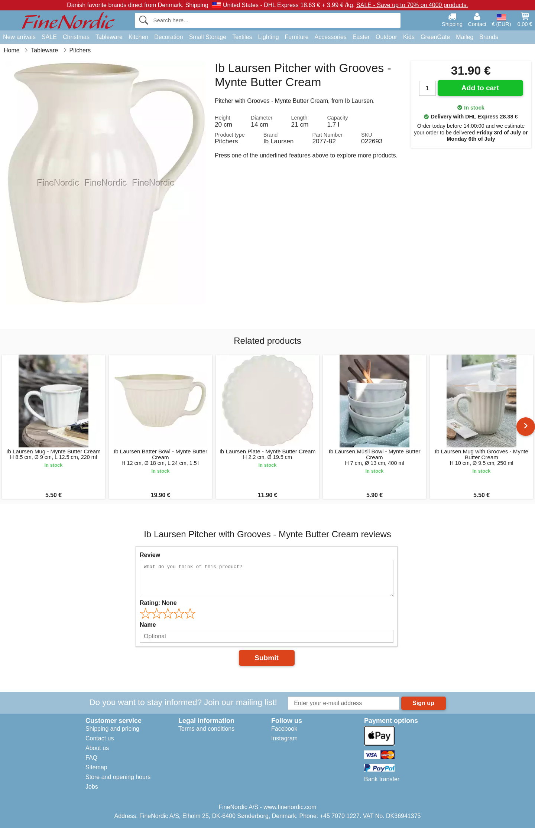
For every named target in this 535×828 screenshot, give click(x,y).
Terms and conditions (206, 729)
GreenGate (435, 37)
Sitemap (96, 767)
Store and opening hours (117, 777)
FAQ (91, 757)
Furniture (297, 37)
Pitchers (226, 141)
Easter (361, 37)
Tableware (109, 37)
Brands (488, 37)
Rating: (158, 603)
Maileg (464, 37)
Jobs (91, 786)
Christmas (76, 37)
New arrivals (19, 37)
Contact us (99, 738)
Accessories (331, 37)
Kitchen (138, 37)
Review (150, 555)
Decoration (168, 37)
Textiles (242, 37)
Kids (409, 37)
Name (148, 625)
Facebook (284, 729)
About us (97, 748)
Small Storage (208, 37)
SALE (49, 37)
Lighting (268, 37)
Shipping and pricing (112, 729)
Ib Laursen (278, 141)
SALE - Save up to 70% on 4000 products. (412, 5)
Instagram (284, 738)
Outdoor (386, 37)
